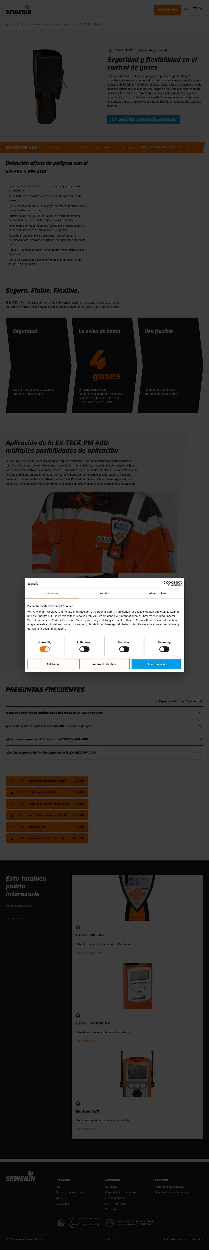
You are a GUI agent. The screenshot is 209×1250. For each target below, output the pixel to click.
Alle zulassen (156, 664)
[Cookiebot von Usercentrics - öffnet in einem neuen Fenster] (166, 583)
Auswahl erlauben (104, 664)
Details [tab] (104, 593)
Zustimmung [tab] (51, 593)
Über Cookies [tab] (157, 593)
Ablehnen (52, 664)
